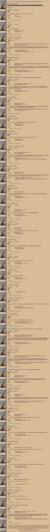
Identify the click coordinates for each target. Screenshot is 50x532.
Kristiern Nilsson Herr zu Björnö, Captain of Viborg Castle (27, 514)
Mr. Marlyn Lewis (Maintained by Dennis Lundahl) (28, 529)
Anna (17, 16)
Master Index (19, 5)
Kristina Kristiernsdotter (19, 336)
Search (30, 5)
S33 (10, 74)
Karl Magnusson (27, 379)
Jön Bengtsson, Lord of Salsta (20, 511)
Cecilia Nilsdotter (17, 376)
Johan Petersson (41, 155)
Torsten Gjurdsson (34, 193)
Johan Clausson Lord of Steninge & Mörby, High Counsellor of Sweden (28, 47)
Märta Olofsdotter (23, 87)
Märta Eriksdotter (36, 379)
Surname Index (13, 5)
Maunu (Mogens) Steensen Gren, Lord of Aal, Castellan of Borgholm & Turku (28, 338)
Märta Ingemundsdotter (18, 153)
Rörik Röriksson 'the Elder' (20, 479)
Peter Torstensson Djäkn (19, 191)
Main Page (9, 5)
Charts (22, 5)
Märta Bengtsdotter (33, 47)
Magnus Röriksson (19, 414)
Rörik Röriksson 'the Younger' (21, 447)
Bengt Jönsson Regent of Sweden (24, 359)
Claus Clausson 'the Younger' (21, 83)
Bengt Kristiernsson (28, 66)
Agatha (17, 13)
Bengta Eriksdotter (43, 193)
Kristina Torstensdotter (18, 173)
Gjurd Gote (16, 227)
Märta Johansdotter (28, 46)
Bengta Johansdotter (18, 84)
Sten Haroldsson (18, 375)
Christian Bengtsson (21, 51)
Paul (16, 28)
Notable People (26, 5)
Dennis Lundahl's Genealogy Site (37, 5)
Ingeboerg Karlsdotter (13, 379)
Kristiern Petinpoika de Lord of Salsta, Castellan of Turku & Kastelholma (29, 43)
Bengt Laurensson (15, 87)
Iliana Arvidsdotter (17, 415)
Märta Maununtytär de (32, 67)
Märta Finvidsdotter (18, 512)
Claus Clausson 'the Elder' (20, 152)
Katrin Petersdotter (17, 228)
